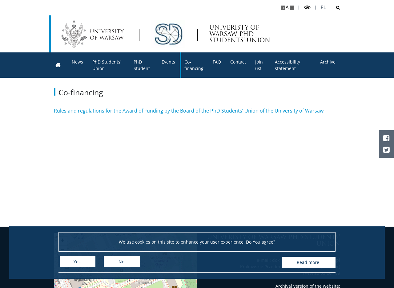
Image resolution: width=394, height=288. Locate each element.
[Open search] (336, 8)
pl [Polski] (323, 7)
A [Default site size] (287, 7)
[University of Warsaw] (94, 34)
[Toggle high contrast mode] (307, 8)
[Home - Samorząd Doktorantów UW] (168, 34)
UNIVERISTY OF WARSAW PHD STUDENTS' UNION (240, 34)
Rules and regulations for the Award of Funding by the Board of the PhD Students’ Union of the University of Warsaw (189, 110)
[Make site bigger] (283, 8)
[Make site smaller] (292, 8)
